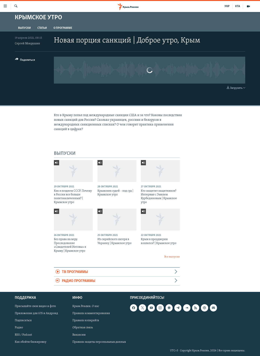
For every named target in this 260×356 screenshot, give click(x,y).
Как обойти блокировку (30, 341)
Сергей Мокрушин (27, 43)
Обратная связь (82, 327)
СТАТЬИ (42, 28)
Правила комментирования (91, 313)
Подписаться (23, 320)
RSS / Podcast (23, 334)
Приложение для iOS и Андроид (36, 313)
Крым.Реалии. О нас (85, 306)
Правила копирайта (85, 320)
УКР (227, 6)
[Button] (25, 60)
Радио (19, 327)
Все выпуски (172, 256)
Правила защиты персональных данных (99, 341)
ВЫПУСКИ (24, 28)
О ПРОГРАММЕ (62, 28)
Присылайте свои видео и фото (35, 306)
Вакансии (79, 334)
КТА (237, 6)
